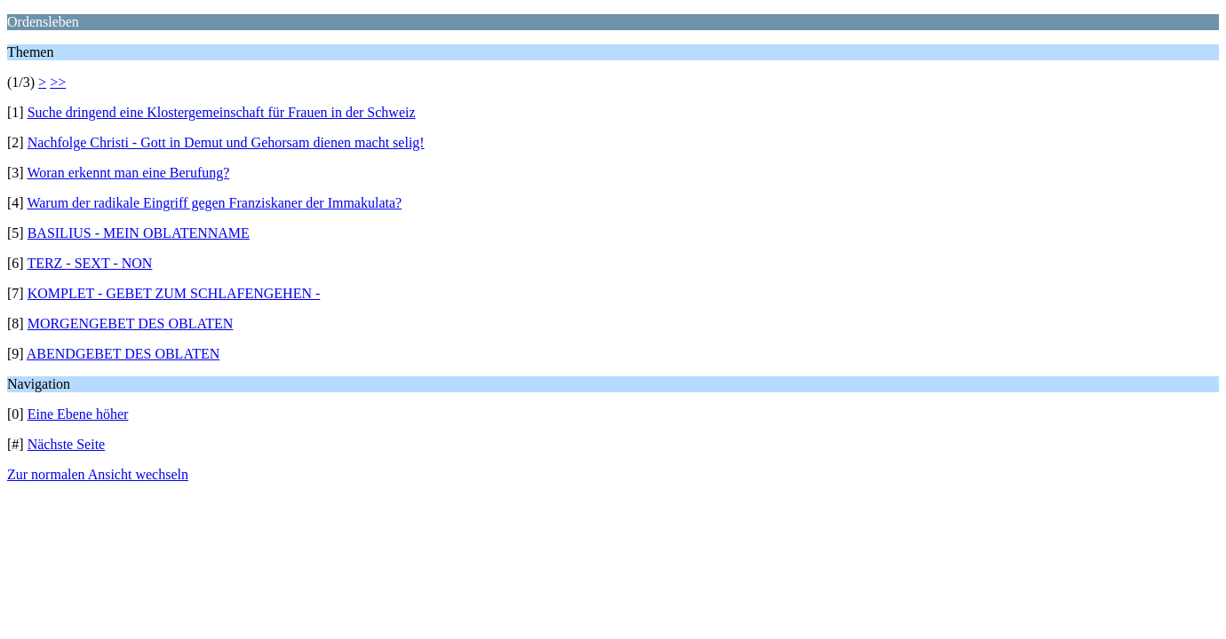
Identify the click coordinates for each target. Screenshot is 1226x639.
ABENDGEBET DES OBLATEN (123, 353)
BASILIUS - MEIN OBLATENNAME (139, 233)
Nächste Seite (67, 444)
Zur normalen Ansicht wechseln (97, 474)
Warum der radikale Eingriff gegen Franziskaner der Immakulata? (214, 202)
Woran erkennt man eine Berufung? (128, 172)
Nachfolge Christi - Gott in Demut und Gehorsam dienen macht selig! (226, 142)
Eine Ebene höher (78, 414)
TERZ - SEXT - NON (89, 263)
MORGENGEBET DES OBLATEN (131, 323)
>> (58, 82)
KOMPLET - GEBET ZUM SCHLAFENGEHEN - (174, 293)
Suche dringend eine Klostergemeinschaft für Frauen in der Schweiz (222, 112)
